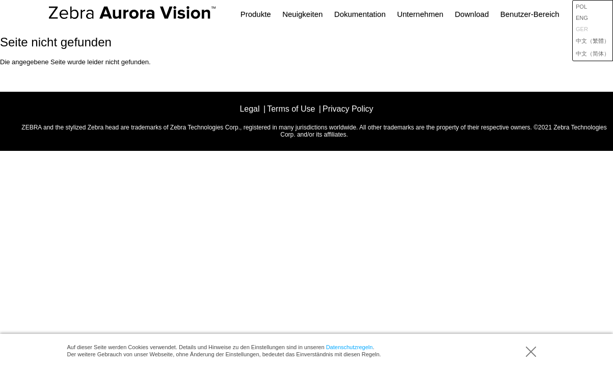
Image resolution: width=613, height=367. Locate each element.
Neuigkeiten (302, 14)
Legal (249, 108)
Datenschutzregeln (349, 347)
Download (472, 14)
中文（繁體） (592, 41)
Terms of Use (291, 108)
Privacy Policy (348, 108)
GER (582, 29)
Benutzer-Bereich (529, 14)
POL (581, 7)
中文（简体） (592, 53)
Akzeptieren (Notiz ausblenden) (531, 352)
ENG (582, 18)
